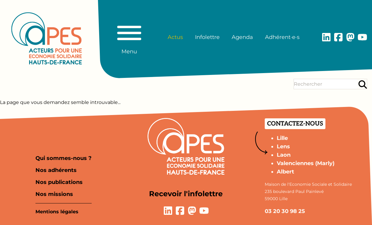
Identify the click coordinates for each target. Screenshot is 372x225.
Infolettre (207, 37)
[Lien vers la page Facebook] (338, 37)
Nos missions (54, 194)
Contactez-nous (295, 123)
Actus (175, 37)
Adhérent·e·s (282, 37)
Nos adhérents (56, 170)
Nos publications (59, 182)
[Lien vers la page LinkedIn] (326, 37)
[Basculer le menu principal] (129, 37)
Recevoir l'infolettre (186, 193)
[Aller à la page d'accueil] (46, 38)
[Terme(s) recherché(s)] (325, 84)
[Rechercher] (362, 84)
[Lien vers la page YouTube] (362, 37)
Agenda (242, 37)
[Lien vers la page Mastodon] (350, 37)
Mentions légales (56, 212)
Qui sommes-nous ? (63, 158)
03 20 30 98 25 (285, 211)
